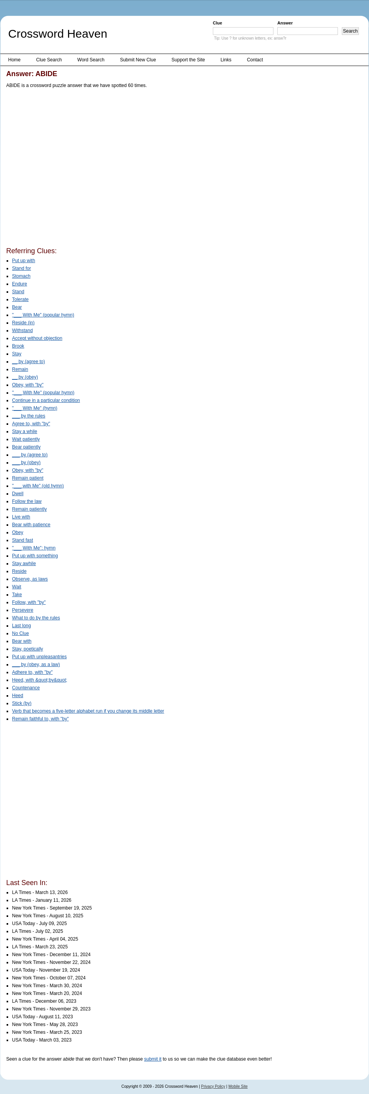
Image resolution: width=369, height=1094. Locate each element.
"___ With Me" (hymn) (34, 408)
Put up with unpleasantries (39, 656)
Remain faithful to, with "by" (40, 719)
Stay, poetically (27, 649)
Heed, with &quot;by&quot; (39, 680)
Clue (217, 23)
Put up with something (35, 555)
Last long (21, 625)
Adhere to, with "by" (32, 672)
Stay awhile (24, 563)
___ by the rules (28, 416)
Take (17, 594)
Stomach (21, 276)
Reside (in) (23, 322)
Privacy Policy (213, 1086)
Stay (16, 354)
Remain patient (28, 478)
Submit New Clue (138, 60)
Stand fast (22, 540)
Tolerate (20, 299)
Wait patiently (26, 439)
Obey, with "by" (27, 470)
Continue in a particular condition (46, 400)
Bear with (21, 641)
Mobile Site (237, 1086)
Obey (17, 532)
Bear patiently (26, 447)
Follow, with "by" (29, 602)
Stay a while (24, 431)
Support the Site (188, 60)
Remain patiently (29, 509)
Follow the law (27, 501)
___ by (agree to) (29, 454)
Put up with (23, 260)
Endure (19, 284)
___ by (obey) (26, 462)
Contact (255, 60)
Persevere (22, 610)
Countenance (26, 687)
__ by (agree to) (28, 361)
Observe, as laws (30, 579)
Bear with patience (31, 524)
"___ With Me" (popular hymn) (43, 315)
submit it (153, 1059)
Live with (21, 517)
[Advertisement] (73, 169)
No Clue (20, 633)
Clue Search (49, 60)
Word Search (90, 60)
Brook (18, 346)
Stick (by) (21, 703)
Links (226, 60)
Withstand (22, 330)
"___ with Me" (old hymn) (38, 486)
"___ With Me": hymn (34, 548)
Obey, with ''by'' (28, 385)
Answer (285, 23)
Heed (17, 695)
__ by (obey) (25, 377)
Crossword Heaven (57, 33)
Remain (20, 369)
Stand (18, 291)
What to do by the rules (36, 618)
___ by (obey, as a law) (36, 664)
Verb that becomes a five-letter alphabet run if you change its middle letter (88, 711)
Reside (19, 571)
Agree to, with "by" (31, 423)
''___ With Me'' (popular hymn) (43, 392)
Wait (16, 587)
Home (14, 60)
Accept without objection (37, 338)
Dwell (17, 493)
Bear (17, 307)
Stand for (21, 268)
